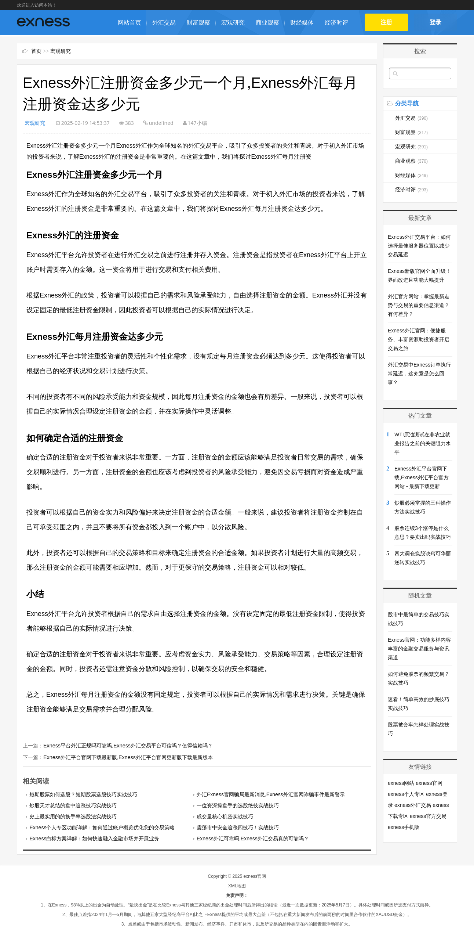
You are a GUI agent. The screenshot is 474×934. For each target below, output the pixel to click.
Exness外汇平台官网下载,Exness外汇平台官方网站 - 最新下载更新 (421, 477)
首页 (36, 51)
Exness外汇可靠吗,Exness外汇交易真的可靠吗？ (253, 838)
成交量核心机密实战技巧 (225, 816)
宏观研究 (233, 22)
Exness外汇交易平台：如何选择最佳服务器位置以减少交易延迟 (419, 245)
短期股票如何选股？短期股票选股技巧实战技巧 (83, 794)
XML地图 (237, 885)
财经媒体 (302, 22)
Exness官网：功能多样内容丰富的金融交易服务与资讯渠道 (419, 648)
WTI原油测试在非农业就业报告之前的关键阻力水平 (422, 443)
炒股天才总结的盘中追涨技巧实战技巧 (73, 805)
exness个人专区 (406, 794)
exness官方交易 (428, 816)
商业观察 (267, 22)
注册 (386, 22)
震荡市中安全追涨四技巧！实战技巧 (238, 827)
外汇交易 (164, 22)
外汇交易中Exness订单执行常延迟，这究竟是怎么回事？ (419, 373)
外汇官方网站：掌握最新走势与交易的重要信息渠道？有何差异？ (418, 305)
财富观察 (198, 22)
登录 (436, 22)
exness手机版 (403, 827)
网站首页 (129, 22)
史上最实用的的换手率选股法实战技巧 (73, 816)
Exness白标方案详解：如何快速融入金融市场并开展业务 (94, 838)
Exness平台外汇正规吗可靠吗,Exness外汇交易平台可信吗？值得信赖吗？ (127, 746)
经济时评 (336, 22)
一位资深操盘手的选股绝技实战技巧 (238, 805)
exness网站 (401, 783)
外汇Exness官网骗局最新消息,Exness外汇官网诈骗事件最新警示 (271, 794)
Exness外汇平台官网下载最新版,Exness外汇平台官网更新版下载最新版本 (127, 757)
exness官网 (429, 783)
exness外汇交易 (412, 805)
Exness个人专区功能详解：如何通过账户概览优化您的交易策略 (102, 827)
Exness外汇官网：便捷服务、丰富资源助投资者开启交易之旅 (418, 339)
